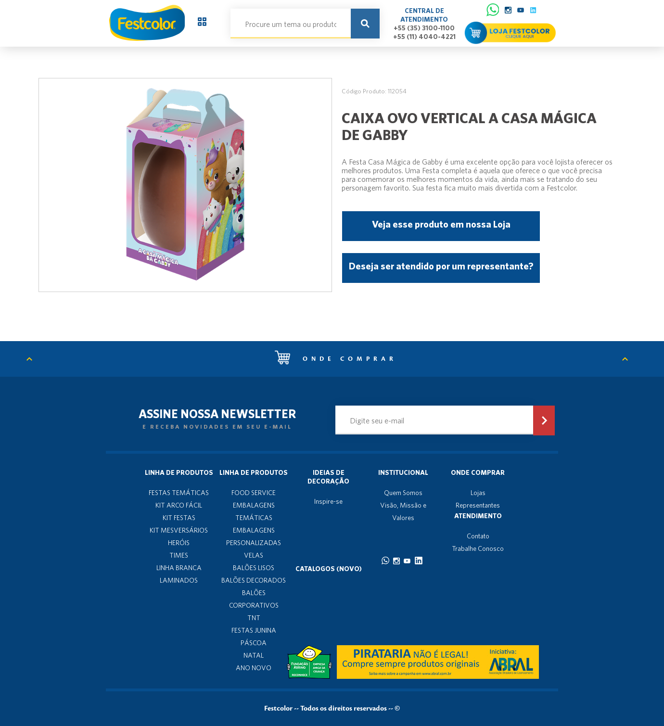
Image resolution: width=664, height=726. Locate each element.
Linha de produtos (179, 472)
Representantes (478, 505)
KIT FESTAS (179, 518)
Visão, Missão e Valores (403, 511)
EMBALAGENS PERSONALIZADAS (253, 536)
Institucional (403, 472)
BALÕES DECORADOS (253, 580)
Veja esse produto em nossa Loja (441, 223)
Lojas (478, 493)
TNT (253, 618)
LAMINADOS (179, 580)
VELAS (253, 555)
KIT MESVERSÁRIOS (179, 530)
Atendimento (478, 516)
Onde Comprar (478, 472)
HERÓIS (179, 543)
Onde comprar (336, 359)
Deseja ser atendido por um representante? (441, 265)
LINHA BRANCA (179, 568)
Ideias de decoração (328, 477)
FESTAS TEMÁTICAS (179, 493)
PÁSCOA (254, 643)
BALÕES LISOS (253, 568)
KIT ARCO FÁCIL (178, 505)
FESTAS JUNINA (253, 630)
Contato (478, 536)
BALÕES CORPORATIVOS (254, 599)
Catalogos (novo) (328, 569)
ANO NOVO (253, 668)
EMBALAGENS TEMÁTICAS (254, 511)
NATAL (253, 655)
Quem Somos (403, 493)
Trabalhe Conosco (478, 548)
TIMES (178, 555)
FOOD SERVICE (253, 493)
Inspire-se (328, 501)
